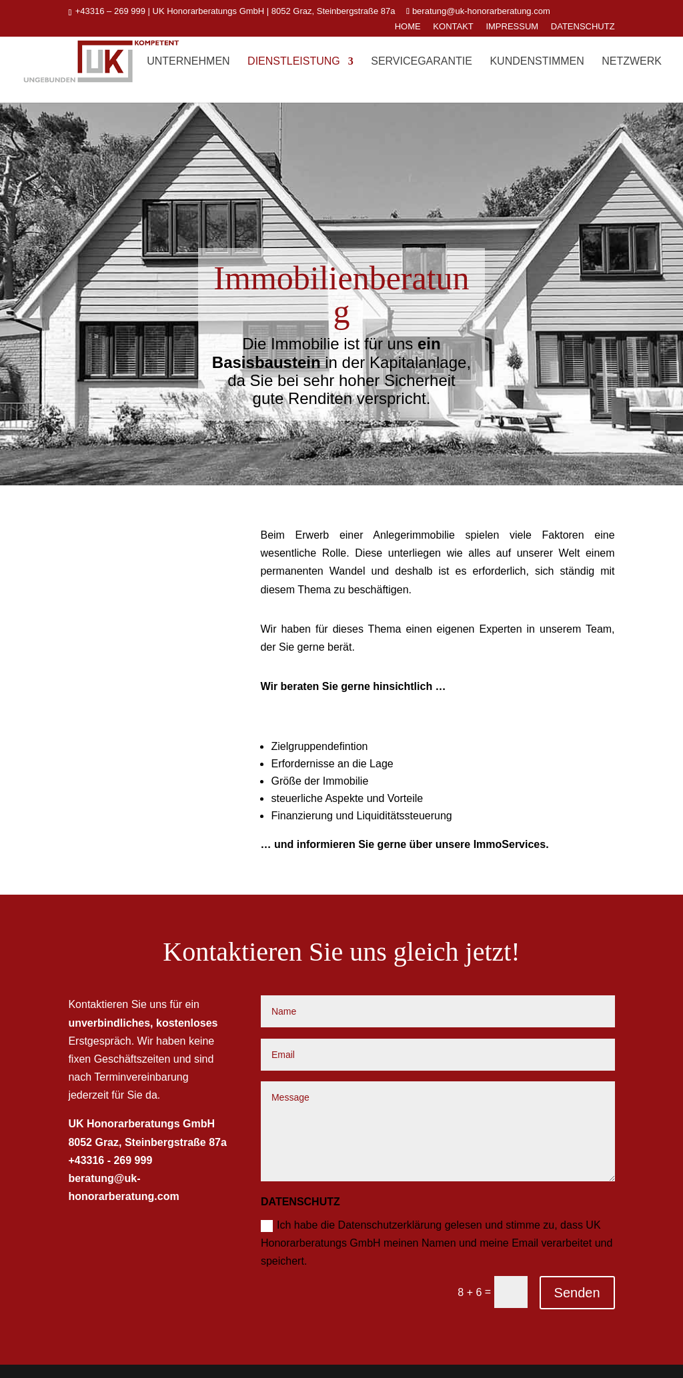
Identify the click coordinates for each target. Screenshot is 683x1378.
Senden (577, 1292)
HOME (408, 26)
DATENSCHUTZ (583, 26)
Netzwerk (632, 62)
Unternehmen (188, 62)
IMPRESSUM (512, 26)
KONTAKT (453, 26)
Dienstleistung (293, 62)
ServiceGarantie (421, 62)
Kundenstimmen (537, 62)
